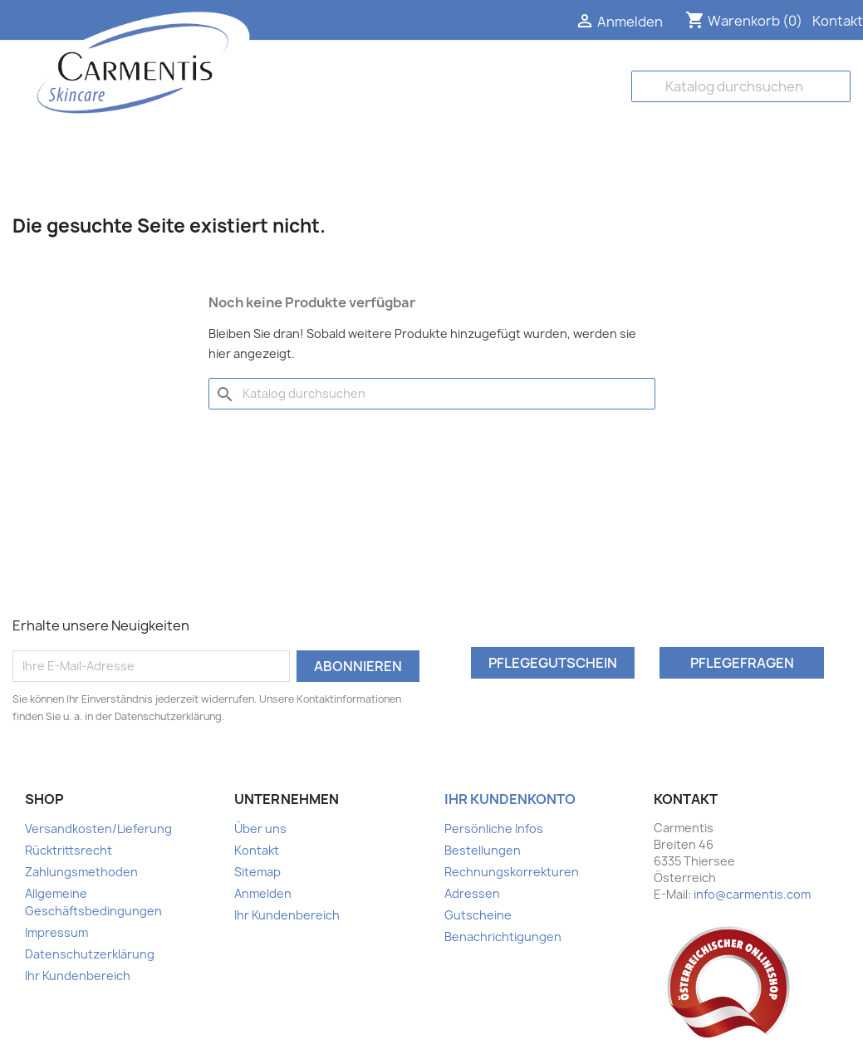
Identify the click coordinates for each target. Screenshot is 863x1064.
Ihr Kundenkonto (510, 799)
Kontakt (837, 21)
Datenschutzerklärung (89, 954)
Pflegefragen (742, 663)
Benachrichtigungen (502, 936)
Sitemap (257, 872)
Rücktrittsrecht (68, 850)
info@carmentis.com (752, 894)
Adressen (472, 893)
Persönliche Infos (493, 828)
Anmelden (263, 893)
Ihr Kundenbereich (77, 975)
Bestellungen (482, 850)
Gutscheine (478, 915)
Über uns (260, 828)
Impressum (56, 932)
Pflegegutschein (552, 663)
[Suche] (741, 86)
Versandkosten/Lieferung (98, 828)
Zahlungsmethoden (81, 872)
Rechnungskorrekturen (511, 872)
